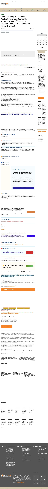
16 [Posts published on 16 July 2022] (46, 40)
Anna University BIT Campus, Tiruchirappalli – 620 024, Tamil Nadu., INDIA (12, 244)
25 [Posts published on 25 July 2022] (39, 44)
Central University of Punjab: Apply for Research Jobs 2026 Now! (25, 422)
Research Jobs (9, 309)
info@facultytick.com (4, 283)
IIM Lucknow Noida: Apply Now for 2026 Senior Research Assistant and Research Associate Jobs (17, 423)
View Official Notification (30, 252)
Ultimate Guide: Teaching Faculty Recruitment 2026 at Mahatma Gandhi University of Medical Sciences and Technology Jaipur (26, 455)
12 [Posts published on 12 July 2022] (40, 40)
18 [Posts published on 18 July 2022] (39, 42)
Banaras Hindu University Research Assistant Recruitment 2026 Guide (18, 410)
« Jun (41, 47)
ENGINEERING (26, 372)
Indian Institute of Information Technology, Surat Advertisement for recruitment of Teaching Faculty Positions (24, 411)
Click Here (2, 229)
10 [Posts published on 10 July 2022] (37, 40)
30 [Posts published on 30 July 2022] (46, 44)
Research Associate (30, 30)
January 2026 (40, 136)
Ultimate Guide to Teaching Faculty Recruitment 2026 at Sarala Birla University (11, 422)
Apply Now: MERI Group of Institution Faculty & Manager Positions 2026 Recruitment (6, 374)
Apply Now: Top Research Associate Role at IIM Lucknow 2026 (3, 422)
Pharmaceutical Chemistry (10, 30)
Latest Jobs (31, 212)
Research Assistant (24, 30)
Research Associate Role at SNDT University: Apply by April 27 (31, 422)
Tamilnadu (13, 309)
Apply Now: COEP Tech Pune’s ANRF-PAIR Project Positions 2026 (11, 410)
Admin (31, 28)
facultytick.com (15, 177)
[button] (43, 2)
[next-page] (3, 378)
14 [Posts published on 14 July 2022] (43, 40)
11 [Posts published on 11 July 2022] (39, 40)
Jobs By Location (23, 187)
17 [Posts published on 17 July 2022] (37, 42)
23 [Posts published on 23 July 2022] (46, 42)
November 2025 (40, 139)
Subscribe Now (29, 266)
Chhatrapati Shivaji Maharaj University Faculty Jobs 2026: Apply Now (39, 121)
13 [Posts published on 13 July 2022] (42, 40)
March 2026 (40, 135)
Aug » (43, 47)
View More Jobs (31, 236)
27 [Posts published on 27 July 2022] (42, 44)
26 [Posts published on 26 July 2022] (40, 44)
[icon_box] (12, 2)
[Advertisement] (18, 43)
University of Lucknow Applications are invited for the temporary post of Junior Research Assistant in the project (9, 358)
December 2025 (40, 138)
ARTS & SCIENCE (3, 372)
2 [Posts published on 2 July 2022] (46, 37)
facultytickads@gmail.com (20, 482)
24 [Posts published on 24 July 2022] (37, 44)
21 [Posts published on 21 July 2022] (43, 42)
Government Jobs (3, 30)
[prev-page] (1, 378)
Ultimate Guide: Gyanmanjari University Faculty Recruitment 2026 (3, 410)
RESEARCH (2, 14)
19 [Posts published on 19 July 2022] (40, 42)
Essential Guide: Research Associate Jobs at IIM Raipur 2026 (31, 410)
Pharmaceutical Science (18, 30)
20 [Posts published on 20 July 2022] (42, 42)
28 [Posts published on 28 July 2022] (43, 44)
